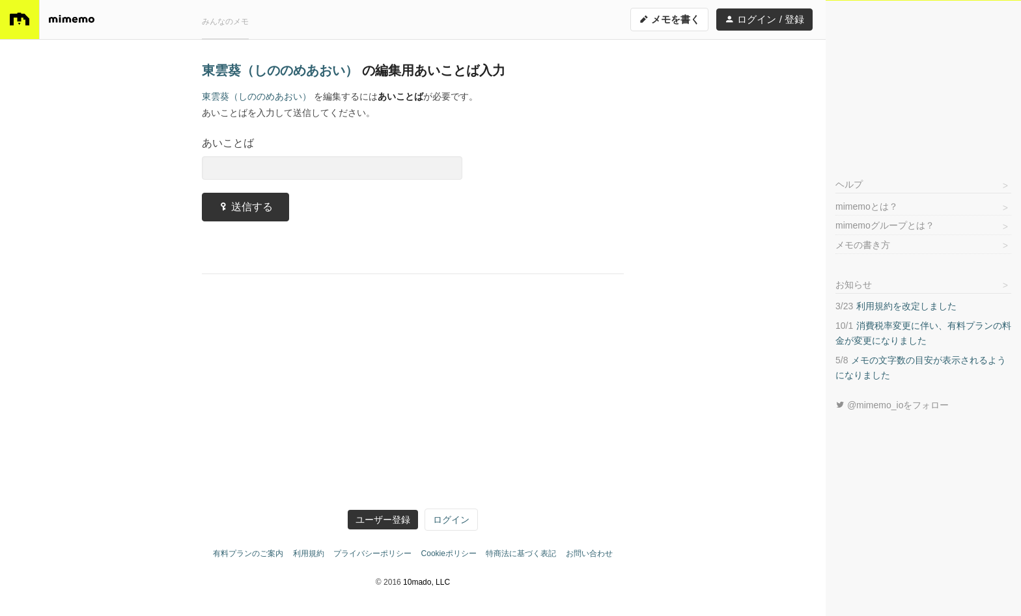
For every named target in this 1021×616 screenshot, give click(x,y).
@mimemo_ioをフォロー (892, 405)
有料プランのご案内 (248, 553)
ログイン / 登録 (764, 19)
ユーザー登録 (383, 519)
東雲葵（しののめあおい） (282, 70)
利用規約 (308, 553)
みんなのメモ (225, 21)
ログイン (451, 519)
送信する (245, 206)
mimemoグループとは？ (884, 225)
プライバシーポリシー (372, 553)
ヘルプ (849, 184)
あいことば (228, 142)
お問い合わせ (589, 553)
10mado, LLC (426, 582)
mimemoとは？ (866, 206)
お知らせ (853, 284)
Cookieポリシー (449, 553)
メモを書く (669, 19)
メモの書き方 (862, 245)
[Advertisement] (923, 82)
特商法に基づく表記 (521, 553)
